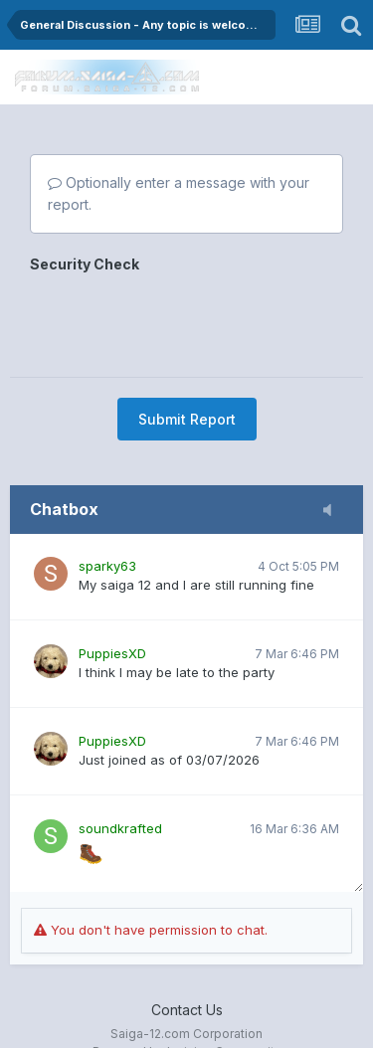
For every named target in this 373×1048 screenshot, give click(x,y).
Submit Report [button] (187, 419)
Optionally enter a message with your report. (178, 193)
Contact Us (187, 1009)
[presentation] (181, 318)
